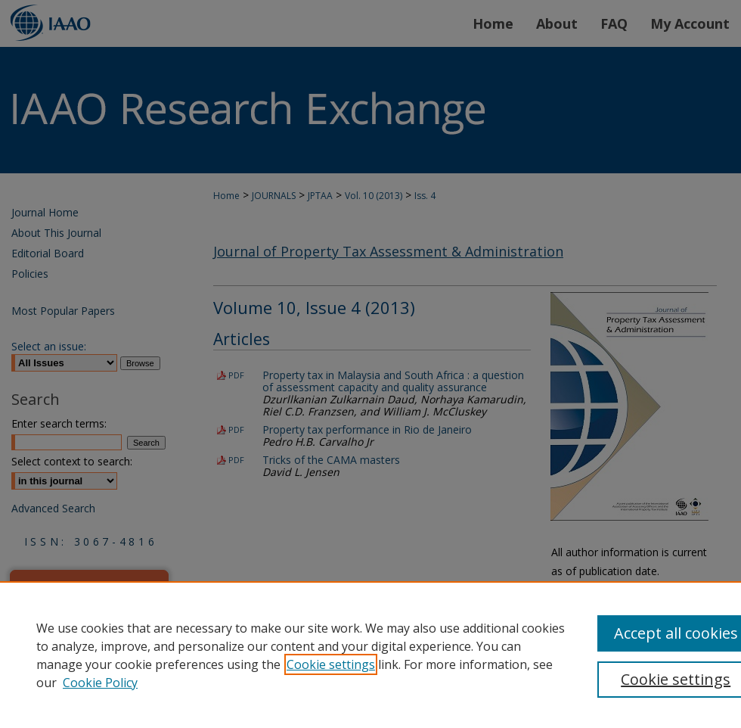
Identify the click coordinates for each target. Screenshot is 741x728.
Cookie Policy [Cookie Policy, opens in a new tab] (100, 682)
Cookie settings (331, 664)
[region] (370, 654)
